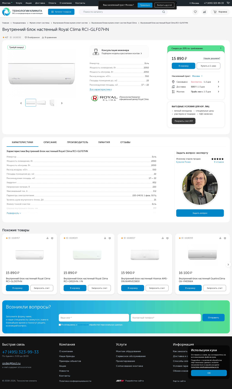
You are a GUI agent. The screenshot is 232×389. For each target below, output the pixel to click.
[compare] (204, 12)
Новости (64, 370)
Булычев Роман (183, 162)
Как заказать (180, 351)
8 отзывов (219, 162)
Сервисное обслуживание (131, 356)
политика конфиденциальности (205, 367)
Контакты (80, 3)
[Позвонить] (226, 3)
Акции (29, 3)
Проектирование (125, 361)
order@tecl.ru (11, 363)
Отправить (213, 317)
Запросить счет (42, 288)
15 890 (12, 273)
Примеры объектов (70, 361)
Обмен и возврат (182, 370)
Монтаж (6, 3)
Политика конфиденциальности (75, 381)
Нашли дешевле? (211, 58)
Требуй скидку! (16, 47)
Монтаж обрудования (128, 351)
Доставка (40, 3)
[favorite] (196, 12)
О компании (66, 3)
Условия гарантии (183, 366)
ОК (209, 373)
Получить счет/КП (184, 121)
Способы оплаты (182, 361)
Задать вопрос (200, 213)
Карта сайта (179, 381)
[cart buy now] (220, 12)
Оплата (52, 3)
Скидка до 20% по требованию (187, 48)
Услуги (19, 3)
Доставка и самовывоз (186, 356)
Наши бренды (67, 356)
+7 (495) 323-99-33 (214, 3)
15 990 (127, 273)
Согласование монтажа (129, 366)
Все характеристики (100, 89)
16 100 (185, 273)
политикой (83, 324)
